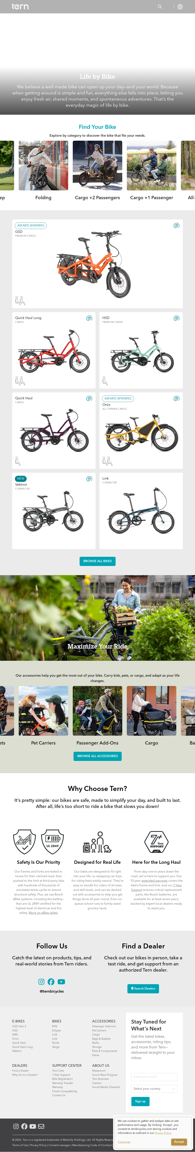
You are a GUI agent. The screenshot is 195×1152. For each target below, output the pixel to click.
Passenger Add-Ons (97, 743)
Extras (95, 1055)
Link (54, 1034)
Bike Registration (62, 1079)
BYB (54, 1026)
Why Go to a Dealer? (25, 1075)
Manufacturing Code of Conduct (92, 1145)
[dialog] (153, 1132)
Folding (43, 198)
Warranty (57, 1087)
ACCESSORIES (103, 1021)
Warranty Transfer (62, 1083)
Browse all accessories (97, 756)
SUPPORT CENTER (67, 1066)
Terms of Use (20, 1145)
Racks (95, 1043)
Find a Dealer (20, 1070)
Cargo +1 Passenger (151, 198)
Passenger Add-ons (104, 1026)
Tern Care (58, 1070)
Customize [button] (124, 1142)
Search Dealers (143, 988)
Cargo (151, 743)
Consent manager (59, 1145)
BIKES (56, 1021)
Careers (96, 1083)
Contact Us (58, 1095)
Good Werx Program (104, 1075)
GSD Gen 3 (19, 1026)
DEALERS (19, 1066)
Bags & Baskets (101, 1039)
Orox (15, 1039)
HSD (15, 1030)
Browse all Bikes (97, 561)
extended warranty (154, 880)
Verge (55, 1047)
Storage (97, 1047)
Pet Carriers (43, 743)
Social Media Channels (106, 1087)
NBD (15, 1034)
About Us (100, 1066)
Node (55, 1043)
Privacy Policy (38, 1145)
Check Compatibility (64, 1091)
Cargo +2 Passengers (97, 198)
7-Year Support (61, 1075)
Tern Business (100, 1079)
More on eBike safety (43, 913)
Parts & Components (104, 1051)
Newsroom (98, 1070)
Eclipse (56, 1030)
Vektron (17, 1051)
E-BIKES (18, 1021)
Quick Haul (19, 1043)
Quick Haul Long (22, 1047)
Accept (179, 1142)
